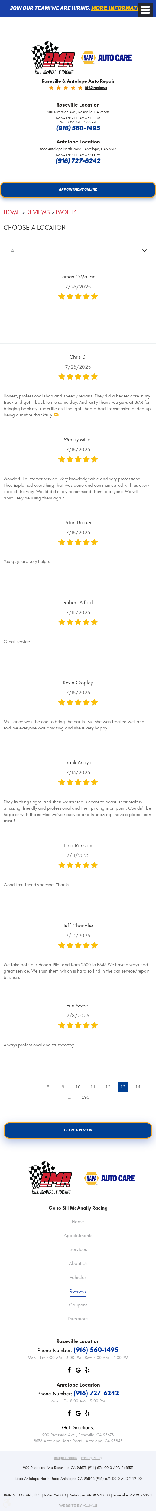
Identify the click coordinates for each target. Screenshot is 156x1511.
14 (142, 1088)
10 (78, 1088)
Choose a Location (35, 228)
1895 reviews (96, 87)
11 (94, 1088)
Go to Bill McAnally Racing (78, 1208)
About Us (78, 1263)
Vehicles (78, 1277)
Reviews (38, 212)
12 (110, 1088)
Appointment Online (78, 190)
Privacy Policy (91, 1458)
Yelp (87, 1371)
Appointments (78, 1235)
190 (86, 1098)
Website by (78, 1505)
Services (78, 1249)
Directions (78, 1319)
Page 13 (66, 212)
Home (12, 212)
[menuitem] (78, 1226)
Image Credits (65, 1458)
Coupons (78, 1305)
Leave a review (78, 1134)
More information (119, 8)
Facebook (68, 1371)
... (29, 1088)
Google (78, 1371)
